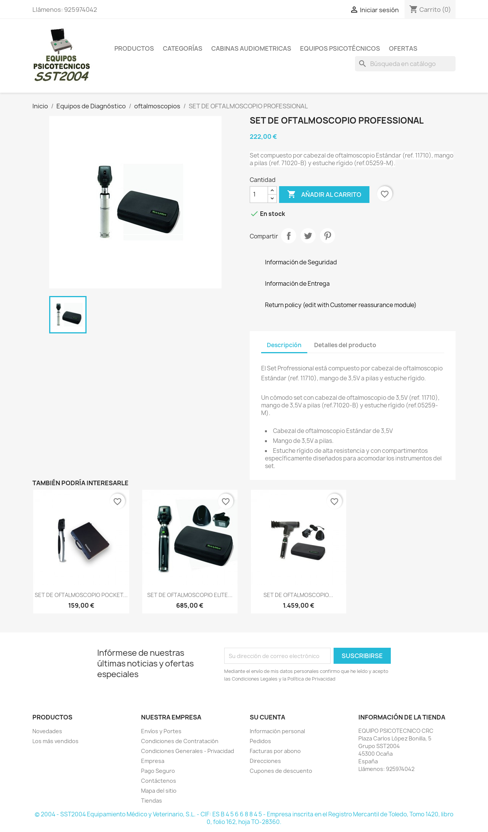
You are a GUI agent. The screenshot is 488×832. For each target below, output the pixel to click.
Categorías (182, 48)
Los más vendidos (55, 741)
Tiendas (151, 800)
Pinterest (327, 235)
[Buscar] (405, 63)
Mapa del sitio (159, 790)
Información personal (277, 731)
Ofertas (403, 48)
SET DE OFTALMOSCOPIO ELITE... (190, 595)
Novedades (47, 731)
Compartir (288, 235)
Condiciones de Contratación (179, 741)
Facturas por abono (275, 751)
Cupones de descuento (281, 770)
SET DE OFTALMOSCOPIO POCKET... (81, 595)
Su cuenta (267, 717)
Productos (134, 48)
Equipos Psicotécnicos (340, 48)
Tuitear (308, 235)
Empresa (152, 760)
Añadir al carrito (324, 195)
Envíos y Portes (161, 731)
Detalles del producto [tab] (345, 345)
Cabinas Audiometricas (251, 48)
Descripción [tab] (284, 345)
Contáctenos (158, 780)
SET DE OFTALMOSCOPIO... (298, 595)
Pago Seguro (158, 770)
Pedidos (260, 741)
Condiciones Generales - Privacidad (187, 751)
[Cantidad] (259, 194)
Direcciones (265, 760)
